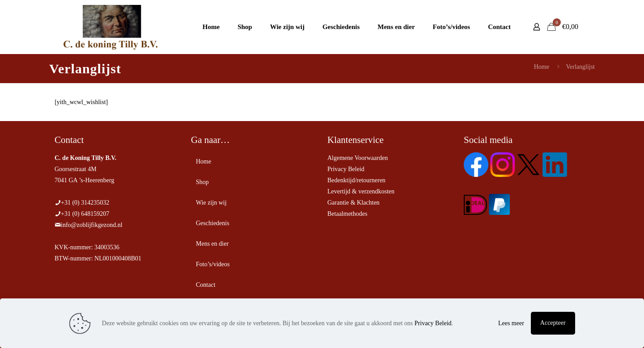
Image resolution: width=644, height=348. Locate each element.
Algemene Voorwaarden (357, 158)
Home (541, 66)
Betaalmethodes (347, 213)
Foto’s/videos (212, 264)
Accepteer (553, 322)
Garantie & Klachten (353, 202)
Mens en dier (212, 243)
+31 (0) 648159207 (85, 213)
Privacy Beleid (345, 169)
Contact (206, 284)
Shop (202, 182)
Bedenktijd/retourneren (356, 180)
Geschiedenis (212, 223)
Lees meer (511, 323)
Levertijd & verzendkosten (360, 191)
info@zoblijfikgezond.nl (92, 225)
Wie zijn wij (211, 202)
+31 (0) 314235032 (85, 202)
